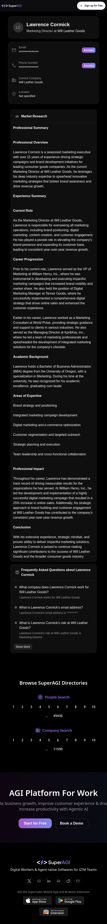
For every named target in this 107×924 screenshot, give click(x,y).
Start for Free (35, 823)
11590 (58, 749)
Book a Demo (71, 823)
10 (93, 707)
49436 (58, 716)
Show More (23, 646)
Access (89, 50)
